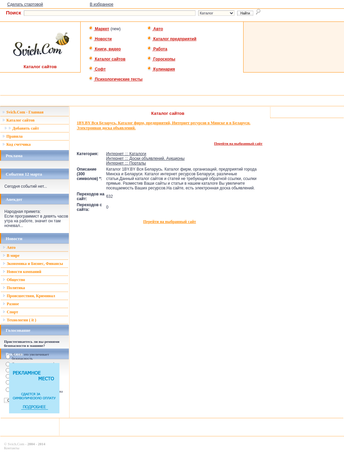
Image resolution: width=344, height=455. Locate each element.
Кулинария (161, 69)
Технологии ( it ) (19, 320)
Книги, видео (105, 49)
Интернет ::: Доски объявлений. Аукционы (145, 158)
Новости (100, 39)
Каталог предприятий (172, 39)
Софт (97, 69)
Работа (157, 49)
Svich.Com (16, 444)
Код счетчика (16, 144)
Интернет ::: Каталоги (126, 153)
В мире (11, 255)
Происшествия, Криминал (29, 295)
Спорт (10, 312)
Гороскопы (161, 59)
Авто (155, 29)
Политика (14, 287)
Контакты (11, 448)
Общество (14, 279)
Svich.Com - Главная (23, 112)
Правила (12, 136)
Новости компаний (22, 271)
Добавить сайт (21, 128)
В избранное (101, 4)
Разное (11, 304)
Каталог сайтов (107, 59)
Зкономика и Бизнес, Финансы (33, 263)
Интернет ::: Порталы (126, 163)
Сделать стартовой (25, 4)
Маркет (99, 29)
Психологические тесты (115, 79)
